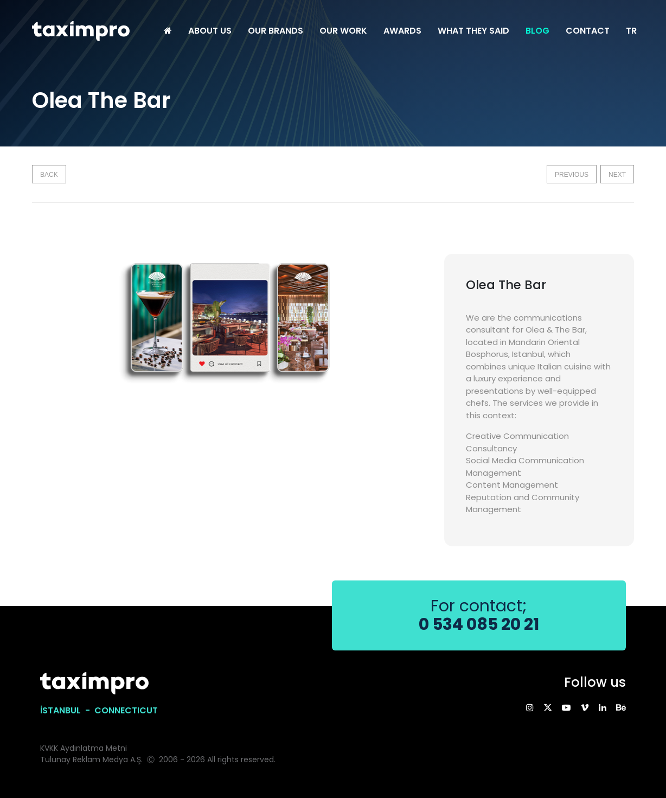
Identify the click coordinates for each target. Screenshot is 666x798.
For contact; (479, 615)
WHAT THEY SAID (473, 30)
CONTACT (588, 30)
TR (631, 30)
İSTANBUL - (67, 710)
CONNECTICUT (126, 710)
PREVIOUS (571, 174)
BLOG (537, 30)
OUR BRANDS (275, 30)
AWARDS (402, 30)
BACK (49, 174)
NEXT (617, 174)
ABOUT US (210, 30)
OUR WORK (343, 30)
